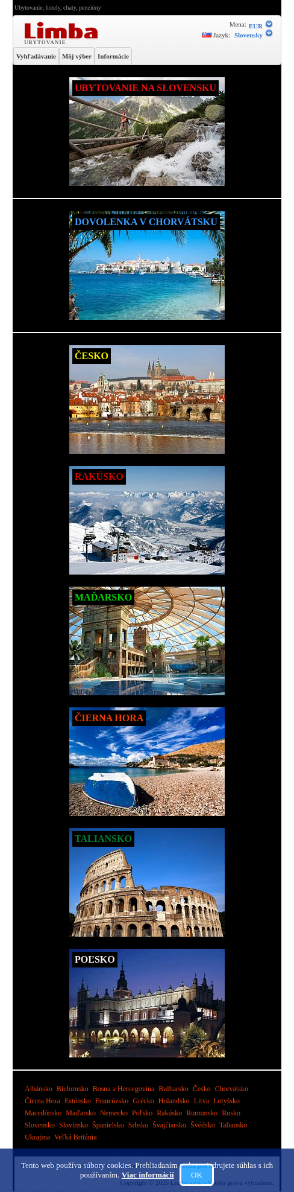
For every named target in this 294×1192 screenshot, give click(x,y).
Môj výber (77, 56)
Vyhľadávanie (36, 56)
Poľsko (143, 1113)
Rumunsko (202, 1113)
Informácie (113, 56)
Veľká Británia (75, 1137)
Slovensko (41, 1125)
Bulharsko (174, 1089)
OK (196, 1174)
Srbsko (139, 1125)
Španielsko (109, 1125)
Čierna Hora (43, 1101)
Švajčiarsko (170, 1125)
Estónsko (78, 1101)
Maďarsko (82, 1113)
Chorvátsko (231, 1089)
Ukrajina (38, 1137)
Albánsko (39, 1089)
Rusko (231, 1113)
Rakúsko (170, 1113)
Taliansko (233, 1125)
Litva (202, 1101)
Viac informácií (148, 1174)
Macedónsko (44, 1113)
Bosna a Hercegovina (125, 1089)
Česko (203, 1089)
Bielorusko (73, 1089)
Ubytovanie (46, 41)
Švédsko (203, 1125)
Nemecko (115, 1113)
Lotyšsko (226, 1101)
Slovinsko (74, 1125)
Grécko (144, 1101)
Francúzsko (112, 1101)
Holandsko (175, 1101)
